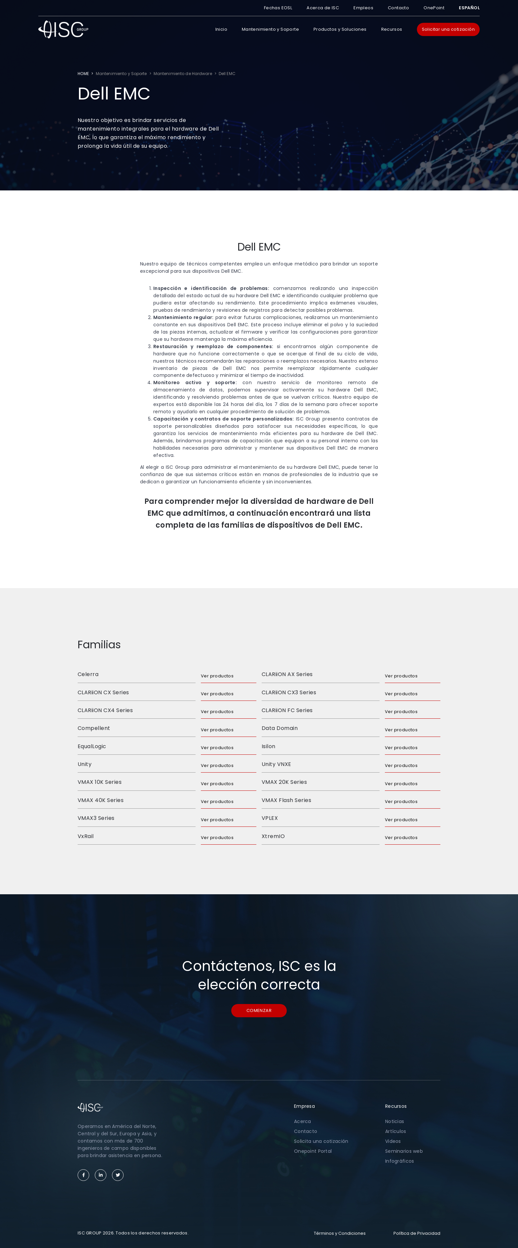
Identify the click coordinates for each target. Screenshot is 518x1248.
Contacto (398, 8)
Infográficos (399, 1161)
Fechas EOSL (278, 8)
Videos (393, 1141)
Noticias (394, 1121)
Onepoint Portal (313, 1151)
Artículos (395, 1131)
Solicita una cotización (321, 1141)
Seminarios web (404, 1151)
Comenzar (259, 1010)
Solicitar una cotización (448, 29)
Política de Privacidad (416, 1233)
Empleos (363, 8)
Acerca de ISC (323, 8)
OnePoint (434, 8)
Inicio (221, 29)
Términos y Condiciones (340, 1233)
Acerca (302, 1121)
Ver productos (217, 676)
